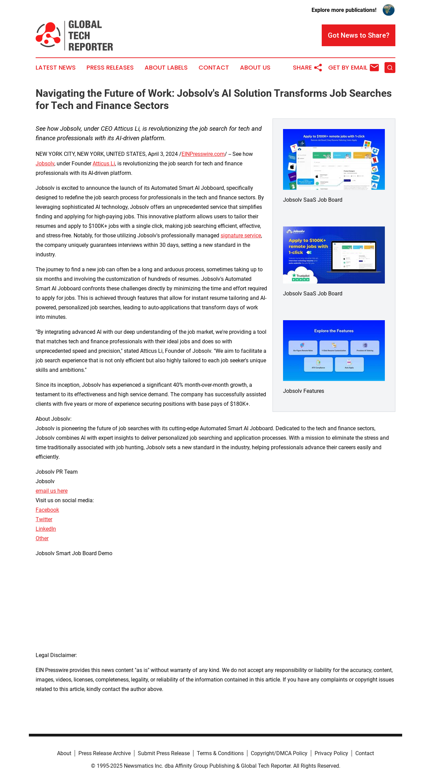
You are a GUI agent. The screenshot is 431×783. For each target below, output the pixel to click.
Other (42, 538)
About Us (255, 67)
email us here (52, 491)
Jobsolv (45, 163)
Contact (214, 67)
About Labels (166, 67)
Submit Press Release (164, 753)
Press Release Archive (104, 753)
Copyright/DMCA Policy (279, 753)
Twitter (44, 519)
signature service (241, 235)
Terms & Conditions (220, 753)
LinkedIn (46, 529)
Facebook (47, 510)
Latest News (56, 67)
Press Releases (110, 67)
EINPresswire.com (203, 154)
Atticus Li (104, 163)
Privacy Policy (331, 753)
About (64, 753)
